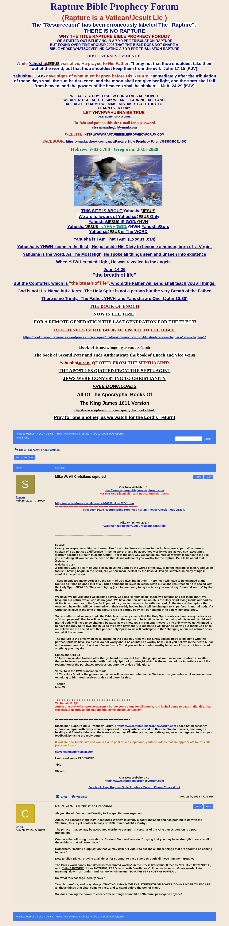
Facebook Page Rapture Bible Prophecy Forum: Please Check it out (134, 787)
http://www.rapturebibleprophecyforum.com (134, 490)
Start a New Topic (24, 457)
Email (64, 796)
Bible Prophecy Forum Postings (73, 433)
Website (81, 796)
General (50, 433)
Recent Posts (22, 437)
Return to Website (25, 433)
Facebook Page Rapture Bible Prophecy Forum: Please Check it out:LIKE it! (134, 509)
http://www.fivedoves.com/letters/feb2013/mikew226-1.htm (94, 503)
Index (40, 433)
